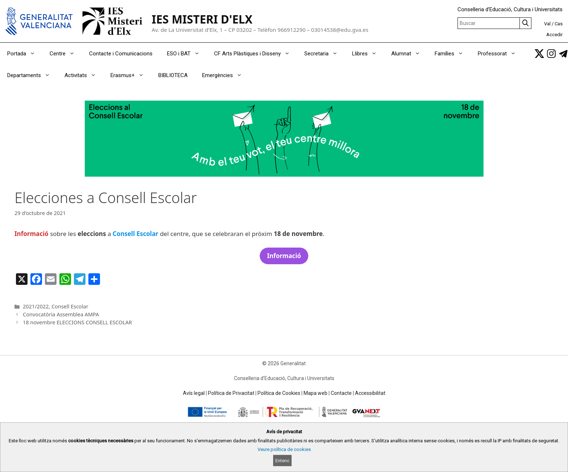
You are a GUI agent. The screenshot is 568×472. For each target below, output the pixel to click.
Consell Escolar (69, 306)
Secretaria (324, 53)
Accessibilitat (370, 393)
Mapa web (315, 393)
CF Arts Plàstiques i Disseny (255, 53)
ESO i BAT (187, 53)
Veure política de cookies (284, 449)
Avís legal (194, 393)
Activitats (83, 75)
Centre (66, 53)
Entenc (282, 460)
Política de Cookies (279, 393)
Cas (559, 23)
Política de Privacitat (231, 393)
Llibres (368, 53)
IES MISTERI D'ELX (202, 19)
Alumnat (409, 53)
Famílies (453, 53)
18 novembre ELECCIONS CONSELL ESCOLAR (77, 322)
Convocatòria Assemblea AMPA (61, 314)
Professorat (500, 53)
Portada (24, 53)
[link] (539, 53)
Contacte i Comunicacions (121, 53)
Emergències (225, 75)
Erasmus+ (130, 75)
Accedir (554, 34)
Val (547, 23)
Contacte (341, 393)
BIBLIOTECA (173, 75)
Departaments (32, 75)
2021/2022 (36, 306)
